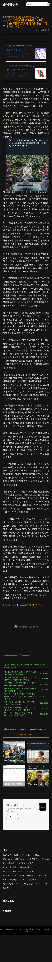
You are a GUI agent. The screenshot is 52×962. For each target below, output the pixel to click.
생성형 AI (32, 879)
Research (25, 867)
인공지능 (26, 855)
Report (31, 875)
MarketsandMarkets (13, 871)
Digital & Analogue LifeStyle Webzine (18, 809)
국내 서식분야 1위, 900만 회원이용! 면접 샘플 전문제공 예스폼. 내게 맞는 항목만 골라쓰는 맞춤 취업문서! (18, 55)
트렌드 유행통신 (10, 875)
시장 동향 (29, 883)
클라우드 (12, 863)
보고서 (22, 863)
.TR (17, 855)
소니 (19, 883)
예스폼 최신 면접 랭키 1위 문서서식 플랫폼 (17, 49)
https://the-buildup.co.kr (17, 65)
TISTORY (26, 931)
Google (29, 871)
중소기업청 (8, 883)
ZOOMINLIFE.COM (16, 804)
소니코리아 (32, 859)
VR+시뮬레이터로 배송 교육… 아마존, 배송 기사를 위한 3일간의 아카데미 (20, 673)
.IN (22, 875)
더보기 (5, 892)
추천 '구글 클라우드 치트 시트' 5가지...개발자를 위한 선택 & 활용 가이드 (19, 703)
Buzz (39, 883)
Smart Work (39, 664)
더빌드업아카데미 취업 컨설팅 (17, 69)
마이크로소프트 (10, 867)
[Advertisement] (26, 626)
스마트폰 (7, 855)
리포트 (37, 855)
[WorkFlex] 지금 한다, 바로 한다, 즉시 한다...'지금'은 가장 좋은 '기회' (18, 714)
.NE (47, 883)
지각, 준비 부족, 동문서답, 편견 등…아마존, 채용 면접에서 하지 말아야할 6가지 (20, 678)
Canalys (45, 859)
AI (23, 879)
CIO (5, 879)
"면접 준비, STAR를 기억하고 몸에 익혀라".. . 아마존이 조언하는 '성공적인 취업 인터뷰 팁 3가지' (20, 696)
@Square (20, 859)
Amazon (8, 859)
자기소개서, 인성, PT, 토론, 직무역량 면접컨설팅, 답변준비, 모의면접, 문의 (17, 75)
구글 (31, 863)
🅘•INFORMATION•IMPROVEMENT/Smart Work (21, 17)
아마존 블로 (8, 122)
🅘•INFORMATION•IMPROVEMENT (18, 664)
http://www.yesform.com (18, 45)
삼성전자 (14, 879)
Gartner (7, 887)
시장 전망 (42, 875)
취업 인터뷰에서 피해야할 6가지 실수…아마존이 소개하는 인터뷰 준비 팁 (20, 684)
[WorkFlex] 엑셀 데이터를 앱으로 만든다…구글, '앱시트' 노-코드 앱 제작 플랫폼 (19, 708)
